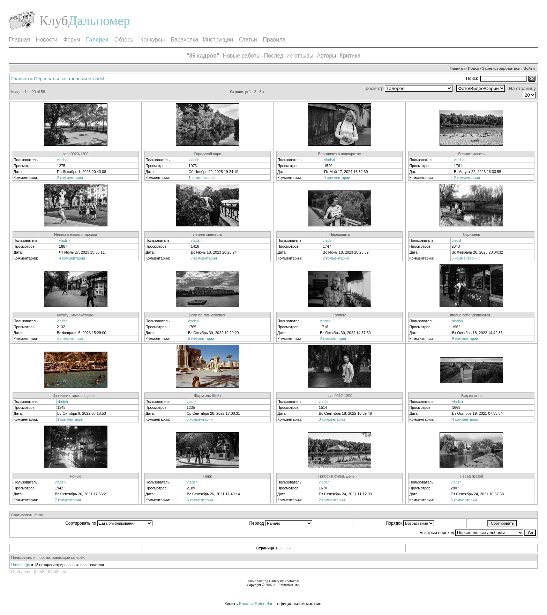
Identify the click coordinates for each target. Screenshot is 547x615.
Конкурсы (152, 40)
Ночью (75, 476)
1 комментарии (202, 177)
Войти (529, 68)
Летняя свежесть (207, 234)
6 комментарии (464, 258)
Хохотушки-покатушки (76, 315)
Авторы (326, 56)
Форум (71, 40)
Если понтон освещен (207, 315)
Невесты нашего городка (75, 234)
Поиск (473, 68)
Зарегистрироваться (501, 68)
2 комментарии (70, 177)
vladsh (99, 78)
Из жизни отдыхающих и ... (75, 395)
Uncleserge (20, 565)
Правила (274, 40)
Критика (350, 56)
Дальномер (99, 20)
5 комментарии (465, 339)
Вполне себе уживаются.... (471, 315)
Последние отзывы (288, 56)
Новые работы (242, 56)
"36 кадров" (203, 56)
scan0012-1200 (339, 395)
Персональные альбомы (60, 78)
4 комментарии (72, 258)
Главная (19, 40)
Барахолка (184, 40)
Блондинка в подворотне (339, 154)
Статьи (248, 40)
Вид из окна (471, 395)
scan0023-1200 (75, 154)
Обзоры (124, 40)
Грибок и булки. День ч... (339, 476)
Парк (207, 476)
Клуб (53, 20)
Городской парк (207, 154)
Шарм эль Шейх (207, 395)
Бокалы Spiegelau (257, 603)
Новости (47, 40)
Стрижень (471, 234)
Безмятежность (471, 154)
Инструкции (218, 40)
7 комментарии (204, 258)
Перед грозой (471, 476)
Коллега (339, 315)
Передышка (339, 234)
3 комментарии (332, 419)
